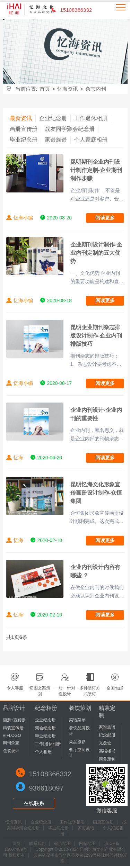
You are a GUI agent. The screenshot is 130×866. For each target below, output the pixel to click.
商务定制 (107, 759)
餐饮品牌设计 (79, 730)
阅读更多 (105, 217)
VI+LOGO (12, 735)
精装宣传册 (13, 727)
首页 (45, 89)
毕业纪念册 (23, 140)
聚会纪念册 (45, 727)
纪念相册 (46, 708)
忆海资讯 (67, 89)
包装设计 (11, 750)
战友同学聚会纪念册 (70, 129)
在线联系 (34, 803)
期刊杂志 (11, 742)
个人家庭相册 (90, 140)
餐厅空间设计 (79, 752)
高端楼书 (107, 751)
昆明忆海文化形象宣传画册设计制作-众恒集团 (96, 492)
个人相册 (43, 751)
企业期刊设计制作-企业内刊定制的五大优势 (96, 253)
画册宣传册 (23, 129)
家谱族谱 (56, 140)
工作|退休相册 (48, 743)
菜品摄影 (77, 741)
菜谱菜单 (77, 720)
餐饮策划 (80, 708)
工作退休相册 (90, 118)
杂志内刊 (95, 89)
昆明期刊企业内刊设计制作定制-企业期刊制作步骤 (96, 170)
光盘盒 (105, 743)
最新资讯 (21, 118)
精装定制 (107, 711)
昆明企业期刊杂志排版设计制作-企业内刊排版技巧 (96, 335)
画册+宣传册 (14, 720)
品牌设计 (14, 708)
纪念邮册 (107, 735)
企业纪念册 (53, 118)
